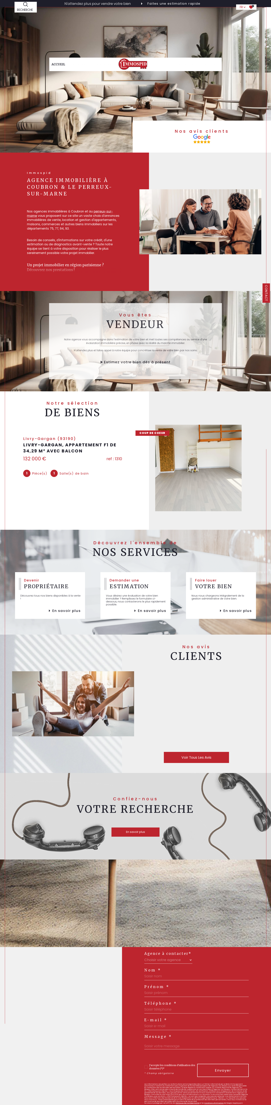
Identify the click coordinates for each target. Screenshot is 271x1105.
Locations (102, 16)
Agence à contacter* (167, 953)
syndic (211, 16)
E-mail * (155, 1020)
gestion (162, 16)
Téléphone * (160, 1003)
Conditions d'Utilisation (214, 1103)
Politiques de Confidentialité (187, 1103)
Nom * (152, 970)
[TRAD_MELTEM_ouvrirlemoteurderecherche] (25, 16)
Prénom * (157, 987)
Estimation (186, 16)
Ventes (79, 16)
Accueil (58, 16)
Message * (158, 1036)
